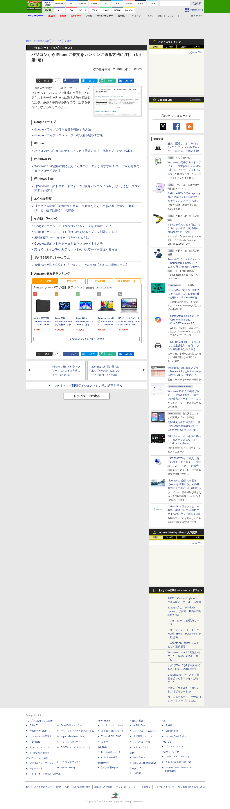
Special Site (165, 99)
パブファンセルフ (174, 746)
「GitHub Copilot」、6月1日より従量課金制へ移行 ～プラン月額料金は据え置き (184, 345)
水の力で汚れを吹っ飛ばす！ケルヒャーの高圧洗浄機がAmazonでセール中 (184, 228)
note (110, 81)
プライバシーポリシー (127, 787)
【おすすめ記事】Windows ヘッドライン (180, 590)
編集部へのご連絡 (103, 787)
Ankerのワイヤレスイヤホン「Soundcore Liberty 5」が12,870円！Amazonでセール (184, 263)
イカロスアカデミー (143, 747)
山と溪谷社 (103, 747)
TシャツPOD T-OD (111, 736)
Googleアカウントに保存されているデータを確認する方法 (73, 226)
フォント (172, 15)
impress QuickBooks (176, 736)
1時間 (156, 47)
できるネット (36, 768)
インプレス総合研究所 (41, 736)
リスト (57, 81)
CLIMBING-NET (109, 757)
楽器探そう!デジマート (112, 731)
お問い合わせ (62, 787)
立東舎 (104, 742)
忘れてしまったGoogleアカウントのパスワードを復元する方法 (75, 249)
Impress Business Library (73, 736)
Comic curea (172, 731)
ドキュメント (136, 15)
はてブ (92, 81)
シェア (73, 81)
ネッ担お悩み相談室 (39, 753)
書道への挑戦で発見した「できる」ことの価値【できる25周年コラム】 (81, 264)
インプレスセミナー (71, 742)
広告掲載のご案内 (82, 787)
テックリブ (135, 768)
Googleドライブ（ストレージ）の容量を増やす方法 (68, 135)
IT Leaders (35, 742)
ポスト (47, 81)
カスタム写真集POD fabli (179, 762)
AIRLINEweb (139, 725)
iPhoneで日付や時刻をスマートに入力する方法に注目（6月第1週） (66, 371)
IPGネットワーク (170, 752)
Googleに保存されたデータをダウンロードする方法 (68, 243)
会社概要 (146, 787)
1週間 (183, 47)
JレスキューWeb (141, 742)
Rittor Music (104, 720)
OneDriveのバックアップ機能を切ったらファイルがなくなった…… (184, 678)
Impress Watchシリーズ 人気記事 (177, 532)
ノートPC (45, 281)
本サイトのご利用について (39, 787)
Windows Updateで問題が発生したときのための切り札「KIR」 (184, 656)
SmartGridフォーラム (71, 725)
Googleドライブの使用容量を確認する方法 (62, 129)
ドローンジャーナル (39, 747)
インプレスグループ (164, 787)
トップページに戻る (86, 396)
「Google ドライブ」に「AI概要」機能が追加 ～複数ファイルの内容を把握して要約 (184, 510)
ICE (164, 720)
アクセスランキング (169, 41)
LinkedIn (128, 81)
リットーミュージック (112, 725)
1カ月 (197, 47)
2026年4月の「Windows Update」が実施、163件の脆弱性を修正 (184, 611)
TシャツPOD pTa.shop (177, 756)
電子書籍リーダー (128, 281)
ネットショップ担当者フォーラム (77, 731)
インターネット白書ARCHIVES (45, 774)
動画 (160, 15)
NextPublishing (68, 767)
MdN (132, 753)
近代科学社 (103, 763)
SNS (150, 15)
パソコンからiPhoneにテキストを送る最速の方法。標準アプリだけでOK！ (83, 150)
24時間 (169, 47)
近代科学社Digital (109, 767)
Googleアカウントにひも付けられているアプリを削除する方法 (75, 231)
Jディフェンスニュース (145, 731)
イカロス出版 (136, 720)
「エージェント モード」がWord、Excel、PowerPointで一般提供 (184, 633)
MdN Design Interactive (144, 763)
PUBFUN (166, 742)
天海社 (169, 725)
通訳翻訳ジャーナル (143, 736)
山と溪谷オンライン (111, 752)
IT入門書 (100, 281)
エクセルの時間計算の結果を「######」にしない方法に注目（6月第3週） (106, 371)
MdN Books (139, 757)
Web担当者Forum (38, 731)
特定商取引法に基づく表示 (191, 787)
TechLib (137, 773)
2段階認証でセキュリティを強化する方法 (61, 237)
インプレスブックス (71, 762)
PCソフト (72, 281)
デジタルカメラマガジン (42, 763)
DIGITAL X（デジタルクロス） (76, 747)
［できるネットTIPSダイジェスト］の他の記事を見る (86, 385)
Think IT (33, 725)
